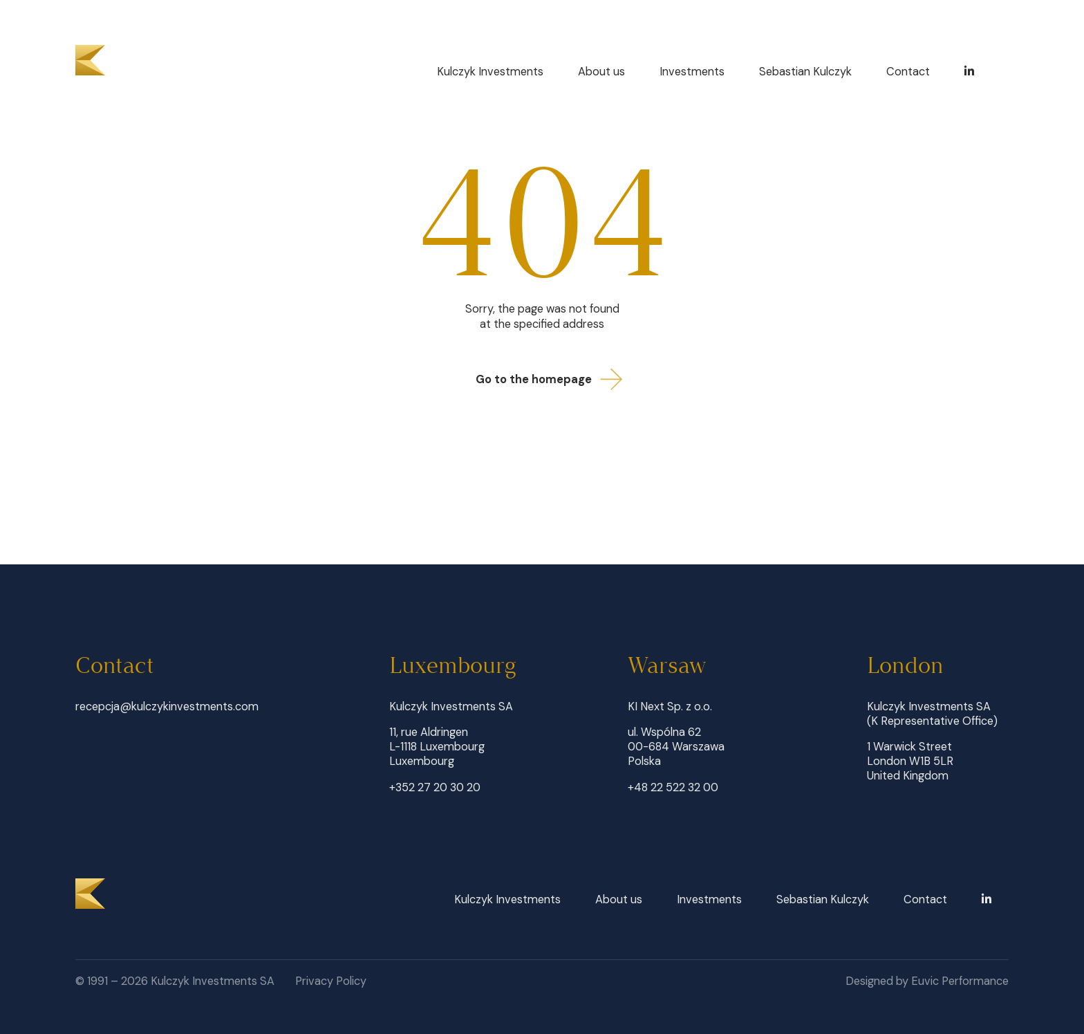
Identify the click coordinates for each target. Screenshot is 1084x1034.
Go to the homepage (553, 379)
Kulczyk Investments (490, 71)
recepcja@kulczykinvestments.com (167, 706)
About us (601, 71)
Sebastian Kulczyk (805, 71)
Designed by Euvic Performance (927, 981)
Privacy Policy (330, 981)
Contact (908, 71)
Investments (692, 71)
